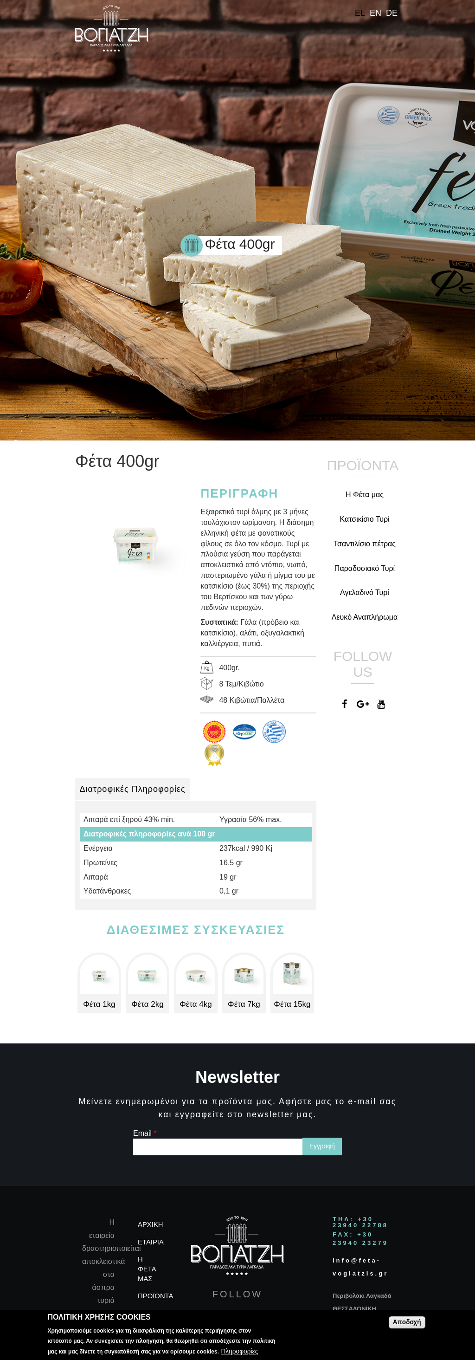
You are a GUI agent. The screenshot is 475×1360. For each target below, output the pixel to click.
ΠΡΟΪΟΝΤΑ (155, 1296)
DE (392, 13)
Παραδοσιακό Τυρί (364, 568)
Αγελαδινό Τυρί (364, 592)
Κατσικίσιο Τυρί (364, 519)
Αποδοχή (407, 1322)
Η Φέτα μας (365, 495)
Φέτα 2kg (147, 1004)
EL (360, 13)
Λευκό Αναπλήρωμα (365, 617)
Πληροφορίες (239, 1351)
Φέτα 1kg (99, 1004)
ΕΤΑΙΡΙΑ (151, 1242)
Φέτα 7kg (244, 1004)
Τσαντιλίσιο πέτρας (365, 544)
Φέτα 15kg (292, 1004)
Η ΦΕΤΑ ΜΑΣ (147, 1269)
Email (145, 1133)
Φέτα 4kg (196, 1004)
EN (375, 13)
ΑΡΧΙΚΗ (150, 1224)
